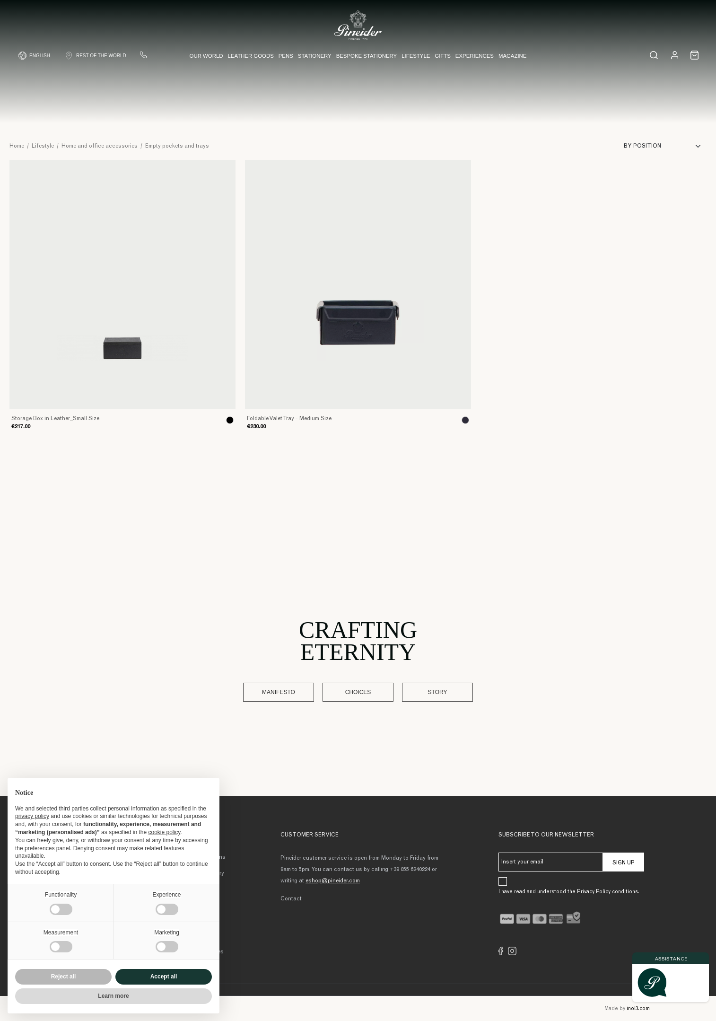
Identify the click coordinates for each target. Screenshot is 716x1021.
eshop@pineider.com (333, 881)
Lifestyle (416, 56)
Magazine (512, 56)
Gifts (443, 56)
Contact (291, 899)
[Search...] (654, 55)
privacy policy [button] (32, 816)
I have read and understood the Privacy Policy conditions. (568, 892)
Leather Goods (250, 56)
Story (437, 692)
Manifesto (278, 692)
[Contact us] (143, 55)
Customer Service (309, 835)
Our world (206, 56)
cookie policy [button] (164, 832)
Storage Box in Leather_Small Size (55, 419)
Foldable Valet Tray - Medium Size (289, 419)
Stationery (315, 56)
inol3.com (638, 1009)
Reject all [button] (63, 976)
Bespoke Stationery (366, 56)
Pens (286, 56)
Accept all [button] (163, 976)
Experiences (474, 56)
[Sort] (665, 146)
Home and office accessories (99, 146)
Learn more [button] (113, 996)
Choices (358, 692)
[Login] (675, 55)
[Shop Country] (95, 55)
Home (16, 146)
